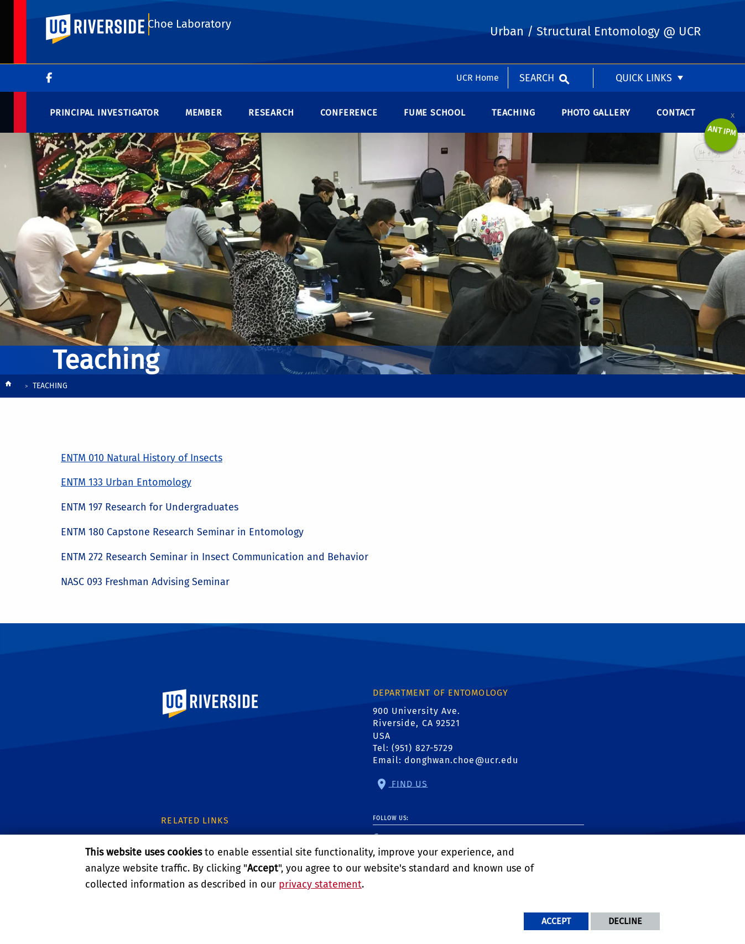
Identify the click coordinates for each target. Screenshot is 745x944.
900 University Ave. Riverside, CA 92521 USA (417, 732)
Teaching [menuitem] (513, 121)
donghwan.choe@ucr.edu (461, 769)
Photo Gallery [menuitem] (596, 121)
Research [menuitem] (271, 121)
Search (536, 14)
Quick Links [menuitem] (644, 14)
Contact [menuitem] (676, 121)
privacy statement (320, 884)
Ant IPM (722, 140)
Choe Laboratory (188, 59)
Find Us (408, 792)
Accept (556, 921)
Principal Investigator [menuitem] (104, 121)
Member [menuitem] (203, 121)
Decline (625, 921)
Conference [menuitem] (349, 121)
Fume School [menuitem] (435, 121)
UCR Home (477, 13)
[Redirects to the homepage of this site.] (8, 395)
